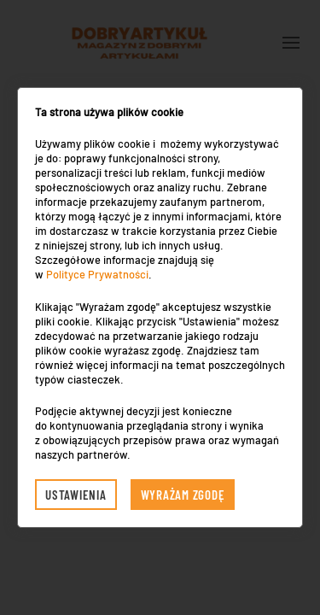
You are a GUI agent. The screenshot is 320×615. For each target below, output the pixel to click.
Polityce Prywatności (97, 274)
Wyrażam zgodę (183, 494)
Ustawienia (76, 494)
